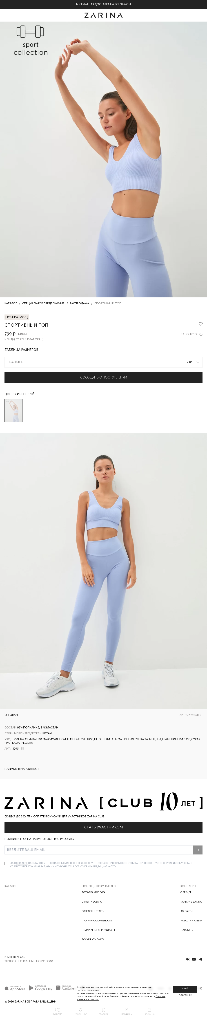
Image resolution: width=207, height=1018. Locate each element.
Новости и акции (191, 921)
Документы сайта (93, 939)
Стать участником (103, 827)
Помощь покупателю (99, 886)
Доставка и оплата (93, 892)
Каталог (10, 886)
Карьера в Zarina (191, 902)
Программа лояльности (97, 921)
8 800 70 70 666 (14, 957)
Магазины (187, 930)
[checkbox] (6, 863)
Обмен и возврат (92, 902)
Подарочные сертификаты (98, 930)
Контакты (186, 911)
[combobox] (103, 362)
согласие (22, 863)
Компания (188, 886)
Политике (81, 866)
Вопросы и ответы (93, 911)
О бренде (185, 892)
